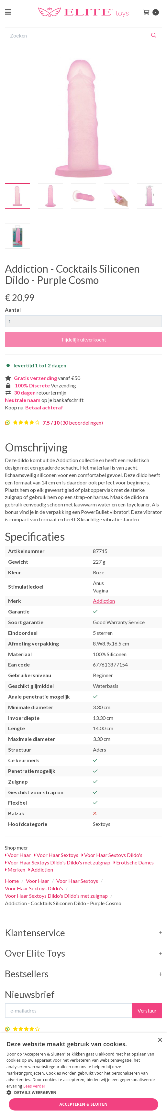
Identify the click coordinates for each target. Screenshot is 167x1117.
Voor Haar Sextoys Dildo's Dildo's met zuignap (57, 862)
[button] (83, 1092)
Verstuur (147, 1010)
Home (12, 881)
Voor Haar (18, 855)
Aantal (13, 310)
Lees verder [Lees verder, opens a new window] (34, 1086)
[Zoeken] (154, 35)
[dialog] (83, 1075)
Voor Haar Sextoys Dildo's (112, 855)
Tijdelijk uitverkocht (83, 339)
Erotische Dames (134, 862)
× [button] (159, 1040)
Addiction (104, 601)
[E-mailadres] (68, 1010)
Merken (15, 869)
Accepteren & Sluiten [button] (84, 1104)
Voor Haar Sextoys (56, 855)
